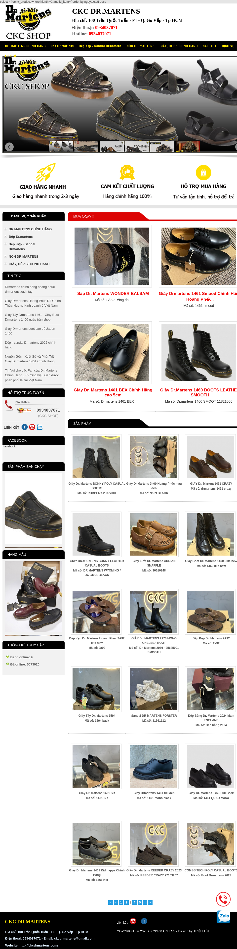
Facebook (9, 446)
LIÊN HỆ (11, 55)
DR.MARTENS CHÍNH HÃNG (25, 45)
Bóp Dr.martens (62, 45)
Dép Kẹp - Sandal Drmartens (100, 45)
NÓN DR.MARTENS (140, 45)
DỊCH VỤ (228, 45)
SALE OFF (210, 45)
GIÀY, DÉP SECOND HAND (178, 45)
